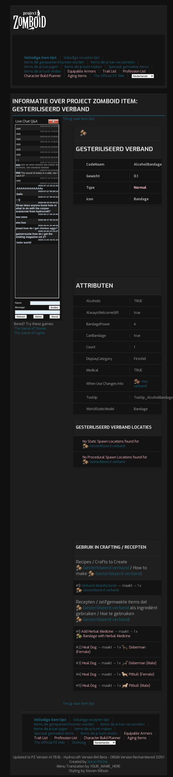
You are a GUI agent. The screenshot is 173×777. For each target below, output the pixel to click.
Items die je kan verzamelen (113, 62)
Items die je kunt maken (83, 66)
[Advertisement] (86, 44)
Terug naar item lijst (79, 118)
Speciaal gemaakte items (129, 66)
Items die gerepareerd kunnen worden (54, 62)
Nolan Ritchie (97, 761)
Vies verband (141, 383)
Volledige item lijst (40, 57)
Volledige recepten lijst (81, 57)
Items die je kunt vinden (42, 71)
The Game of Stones (30, 328)
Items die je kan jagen (41, 66)
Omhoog (79, 742)
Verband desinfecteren (99, 585)
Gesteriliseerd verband (107, 446)
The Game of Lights (29, 333)
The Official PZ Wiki (108, 76)
